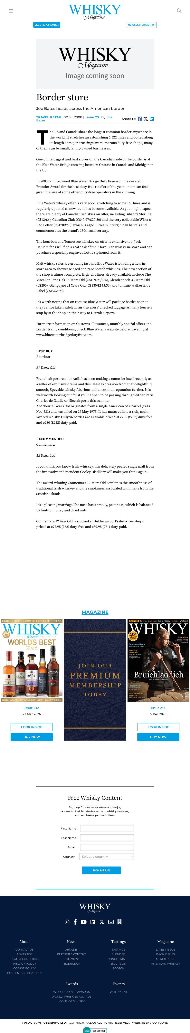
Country (69, 856)
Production (71, 963)
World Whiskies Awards (71, 996)
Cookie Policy (24, 968)
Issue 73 (92, 117)
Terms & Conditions (24, 959)
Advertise (25, 954)
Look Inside (31, 727)
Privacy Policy (24, 963)
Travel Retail (50, 117)
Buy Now (32, 737)
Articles (71, 949)
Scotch (118, 968)
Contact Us (24, 949)
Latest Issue (165, 949)
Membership (165, 959)
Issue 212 (31, 708)
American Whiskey (165, 963)
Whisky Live (119, 992)
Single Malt (118, 959)
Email (71, 847)
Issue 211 (158, 708)
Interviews (71, 959)
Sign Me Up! (101, 870)
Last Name (68, 838)
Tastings (118, 949)
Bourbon (118, 963)
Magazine (95, 612)
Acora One (159, 1022)
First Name (68, 828)
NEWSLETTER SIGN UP (142, 24)
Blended (118, 954)
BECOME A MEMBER (46, 24)
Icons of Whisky (72, 1001)
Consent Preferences (24, 973)
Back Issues (165, 954)
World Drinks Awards (71, 992)
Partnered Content (71, 954)
